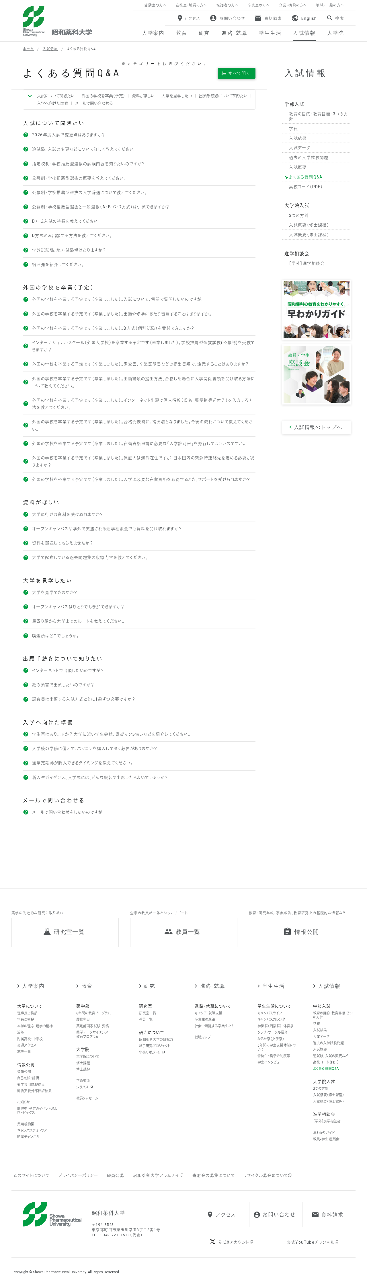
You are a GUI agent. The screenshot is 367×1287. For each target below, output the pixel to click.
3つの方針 (320, 1089)
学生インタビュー (270, 1062)
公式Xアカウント (236, 1242)
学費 (316, 1024)
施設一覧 (24, 1052)
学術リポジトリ (152, 1053)
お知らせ (23, 1102)
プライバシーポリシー (78, 1175)
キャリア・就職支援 (208, 1013)
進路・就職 (212, 986)
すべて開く (240, 73)
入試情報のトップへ (318, 427)
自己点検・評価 (28, 1078)
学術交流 (83, 1081)
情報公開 (24, 1072)
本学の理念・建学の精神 (35, 1026)
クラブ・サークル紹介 (272, 1033)
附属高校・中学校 (30, 1039)
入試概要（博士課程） (328, 1102)
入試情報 (50, 49)
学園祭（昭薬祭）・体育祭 (275, 1026)
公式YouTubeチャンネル (313, 1242)
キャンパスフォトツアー (34, 1131)
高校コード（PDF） (326, 1062)
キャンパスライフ (269, 1013)
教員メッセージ (87, 1099)
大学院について (87, 1057)
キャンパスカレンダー (273, 1020)
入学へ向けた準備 (52, 103)
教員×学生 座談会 (326, 1139)
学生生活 (273, 986)
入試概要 (320, 1049)
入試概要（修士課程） (328, 1095)
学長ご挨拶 (25, 1020)
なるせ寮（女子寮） (270, 1039)
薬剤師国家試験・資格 (92, 1026)
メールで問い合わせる (94, 103)
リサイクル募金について (267, 1175)
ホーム (28, 49)
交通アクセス (26, 1045)
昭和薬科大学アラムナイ (158, 1175)
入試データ (321, 1037)
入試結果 (320, 1030)
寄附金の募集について (213, 1175)
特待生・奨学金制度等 (273, 1056)
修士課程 (83, 1063)
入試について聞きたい (56, 96)
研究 (149, 986)
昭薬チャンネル (28, 1137)
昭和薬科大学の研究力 (156, 1040)
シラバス (84, 1087)
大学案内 (33, 986)
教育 (87, 986)
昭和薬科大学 (57, 21)
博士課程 (83, 1070)
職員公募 (115, 1175)
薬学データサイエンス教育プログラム (92, 1035)
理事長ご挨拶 (27, 1013)
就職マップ (203, 1037)
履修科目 (83, 1020)
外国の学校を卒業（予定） (103, 96)
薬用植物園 (25, 1124)
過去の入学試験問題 (328, 1043)
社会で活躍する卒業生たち (214, 1026)
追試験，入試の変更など (330, 1056)
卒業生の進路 (205, 1020)
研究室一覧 (147, 1013)
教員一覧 (146, 1020)
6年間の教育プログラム (93, 1013)
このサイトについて (32, 1175)
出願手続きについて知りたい (223, 96)
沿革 (20, 1033)
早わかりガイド (324, 1133)
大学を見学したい (176, 96)
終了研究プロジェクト (154, 1046)
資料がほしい (143, 96)
